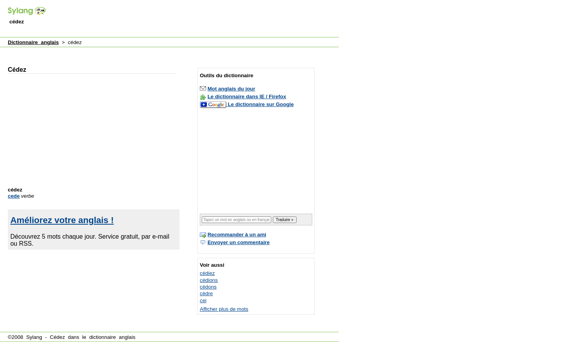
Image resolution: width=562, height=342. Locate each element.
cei (203, 300)
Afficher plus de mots (224, 309)
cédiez (207, 273)
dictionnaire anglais (112, 337)
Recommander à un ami (237, 234)
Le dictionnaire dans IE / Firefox (247, 96)
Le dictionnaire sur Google (261, 104)
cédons (208, 287)
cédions (209, 280)
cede (14, 196)
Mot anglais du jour (231, 89)
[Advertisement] (197, 19)
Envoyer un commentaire (239, 242)
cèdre (206, 293)
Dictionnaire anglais (33, 42)
